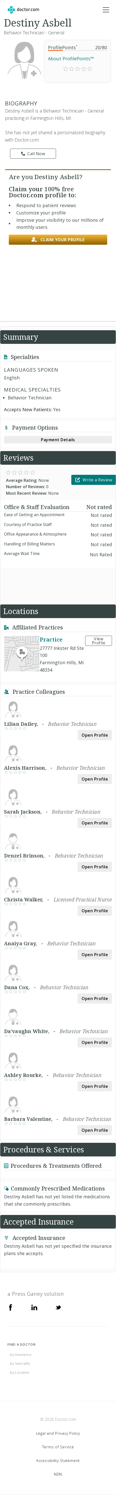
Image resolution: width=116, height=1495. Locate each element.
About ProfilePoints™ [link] (71, 59)
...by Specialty (19, 1363)
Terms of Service (58, 1446)
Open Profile (95, 735)
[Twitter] (58, 1307)
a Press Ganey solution (36, 1293)
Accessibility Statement (58, 1460)
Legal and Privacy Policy (58, 1433)
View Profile (98, 641)
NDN (58, 1474)
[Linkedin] (34, 1307)
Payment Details (58, 439)
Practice (51, 639)
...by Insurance (20, 1354)
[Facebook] (11, 1307)
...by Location (18, 1372)
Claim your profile (58, 239)
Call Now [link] (33, 154)
